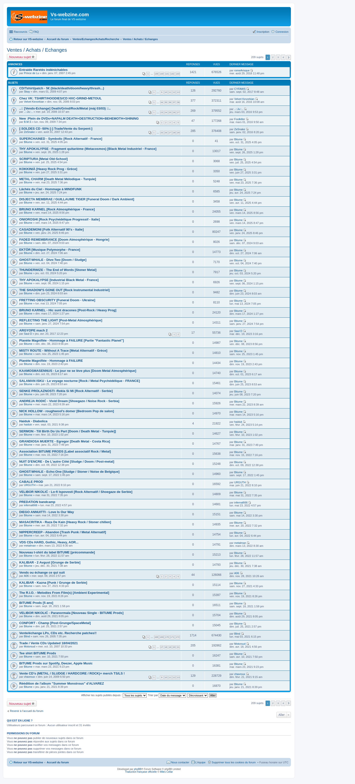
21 (178, 647)
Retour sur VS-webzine (28, 762)
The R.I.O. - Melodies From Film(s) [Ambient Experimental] (64, 593)
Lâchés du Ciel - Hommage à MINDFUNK (50, 189)
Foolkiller (239, 119)
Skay (27, 91)
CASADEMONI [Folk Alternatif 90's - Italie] (51, 229)
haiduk (28, 424)
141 (167, 74)
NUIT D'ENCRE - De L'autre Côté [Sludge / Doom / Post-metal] (66, 461)
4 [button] (283, 57)
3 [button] (278, 57)
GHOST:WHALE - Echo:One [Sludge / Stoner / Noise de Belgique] (69, 471)
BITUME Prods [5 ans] (36, 603)
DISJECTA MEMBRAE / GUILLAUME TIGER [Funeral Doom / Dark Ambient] (76, 199)
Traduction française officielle (141, 771)
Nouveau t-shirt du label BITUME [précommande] (57, 552)
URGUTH (30, 485)
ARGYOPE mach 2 (33, 330)
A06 (26, 575)
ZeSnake (29, 131)
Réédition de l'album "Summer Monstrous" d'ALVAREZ (61, 683)
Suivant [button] (288, 57)
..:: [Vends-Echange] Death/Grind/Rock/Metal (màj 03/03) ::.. (65, 108)
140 (161, 74)
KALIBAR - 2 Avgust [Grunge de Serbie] (49, 562)
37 (174, 102)
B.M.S (27, 121)
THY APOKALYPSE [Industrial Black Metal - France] (59, 280)
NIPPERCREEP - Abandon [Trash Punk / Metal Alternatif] (62, 532)
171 (172, 637)
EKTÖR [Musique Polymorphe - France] (49, 249)
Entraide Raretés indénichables (43, 70)
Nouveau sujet (20, 57)
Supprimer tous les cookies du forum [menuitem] (234, 762)
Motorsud (29, 646)
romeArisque (241, 70)
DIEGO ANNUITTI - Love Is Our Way (46, 512)
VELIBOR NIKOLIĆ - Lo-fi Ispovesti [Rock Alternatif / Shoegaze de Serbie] (75, 492)
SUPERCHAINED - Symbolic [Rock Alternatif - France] (60, 139)
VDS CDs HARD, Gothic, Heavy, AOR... (48, 542)
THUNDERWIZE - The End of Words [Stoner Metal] (57, 270)
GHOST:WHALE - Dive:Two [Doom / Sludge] (52, 260)
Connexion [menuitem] (281, 31)
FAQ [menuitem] (36, 31)
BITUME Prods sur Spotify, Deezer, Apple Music (56, 663)
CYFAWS (240, 88)
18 (166, 647)
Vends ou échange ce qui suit (42, 572)
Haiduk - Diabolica (33, 421)
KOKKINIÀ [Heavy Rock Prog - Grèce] (48, 169)
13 (178, 92)
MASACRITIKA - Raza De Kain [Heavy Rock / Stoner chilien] (65, 522)
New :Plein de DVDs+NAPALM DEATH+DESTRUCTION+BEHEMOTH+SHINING (79, 118)
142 (172, 74)
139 (156, 74)
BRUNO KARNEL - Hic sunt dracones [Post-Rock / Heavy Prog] (67, 310)
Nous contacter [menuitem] (180, 762)
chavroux (29, 676)
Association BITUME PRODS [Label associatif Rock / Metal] (65, 451)
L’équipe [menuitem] (200, 762)
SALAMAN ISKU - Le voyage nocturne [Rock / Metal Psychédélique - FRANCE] (79, 381)
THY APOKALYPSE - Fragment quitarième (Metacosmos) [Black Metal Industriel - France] (87, 149)
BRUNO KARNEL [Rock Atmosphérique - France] (57, 209)
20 (174, 647)
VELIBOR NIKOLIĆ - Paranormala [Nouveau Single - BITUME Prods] (71, 613)
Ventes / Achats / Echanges (37, 50)
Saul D (28, 333)
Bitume (28, 142)
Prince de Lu (31, 73)
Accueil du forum (58, 762)
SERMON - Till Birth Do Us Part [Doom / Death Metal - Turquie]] (67, 431)
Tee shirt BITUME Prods (37, 653)
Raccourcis (20, 31)
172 (177, 637)
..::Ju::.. (28, 111)
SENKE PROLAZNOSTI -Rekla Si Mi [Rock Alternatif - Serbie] (66, 391)
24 (166, 112)
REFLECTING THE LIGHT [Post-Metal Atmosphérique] (60, 320)
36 (170, 102)
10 (166, 92)
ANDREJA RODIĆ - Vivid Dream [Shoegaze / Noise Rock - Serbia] (69, 401)
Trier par (167, 695)
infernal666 (30, 505)
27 (178, 112)
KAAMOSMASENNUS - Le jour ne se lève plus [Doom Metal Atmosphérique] (77, 371)
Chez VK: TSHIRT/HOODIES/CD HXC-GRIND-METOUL (60, 98)
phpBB (137, 769)
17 (161, 647)
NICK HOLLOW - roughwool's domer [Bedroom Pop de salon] (66, 411)
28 (174, 132)
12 (174, 92)
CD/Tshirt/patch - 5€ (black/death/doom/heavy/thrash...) (61, 88)
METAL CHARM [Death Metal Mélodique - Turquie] (57, 179)
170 (167, 637)
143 (177, 74)
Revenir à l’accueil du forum (26, 710)
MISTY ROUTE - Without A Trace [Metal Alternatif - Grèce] (63, 350)
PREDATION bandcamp (37, 502)
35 (166, 102)
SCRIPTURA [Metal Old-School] (43, 159)
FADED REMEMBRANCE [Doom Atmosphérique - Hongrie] (64, 239)
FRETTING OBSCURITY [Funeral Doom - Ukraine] (57, 300)
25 (170, 112)
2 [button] (273, 57)
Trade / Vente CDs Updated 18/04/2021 (48, 643)
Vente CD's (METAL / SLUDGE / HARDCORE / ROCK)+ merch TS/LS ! (72, 673)
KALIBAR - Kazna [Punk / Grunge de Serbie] (53, 582)
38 (178, 102)
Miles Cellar (166, 771)
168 (156, 637)
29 (178, 132)
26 (174, 112)
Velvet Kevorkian (34, 101)
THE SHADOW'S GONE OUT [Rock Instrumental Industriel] (64, 290)
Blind (27, 636)
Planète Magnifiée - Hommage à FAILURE (51, 360)
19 (170, 647)
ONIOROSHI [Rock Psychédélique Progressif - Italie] (59, 219)
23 (161, 112)
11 (170, 92)
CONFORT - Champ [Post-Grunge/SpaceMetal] (55, 623)
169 (161, 637)
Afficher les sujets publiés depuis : (114, 695)
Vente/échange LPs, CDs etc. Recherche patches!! (58, 633)
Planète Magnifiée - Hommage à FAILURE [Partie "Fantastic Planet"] (71, 340)
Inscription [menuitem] (263, 31)
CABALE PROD (31, 482)
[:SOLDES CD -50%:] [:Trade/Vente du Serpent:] (55, 128)
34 (161, 102)
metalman (30, 545)
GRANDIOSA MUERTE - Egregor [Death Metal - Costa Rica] (64, 441)
